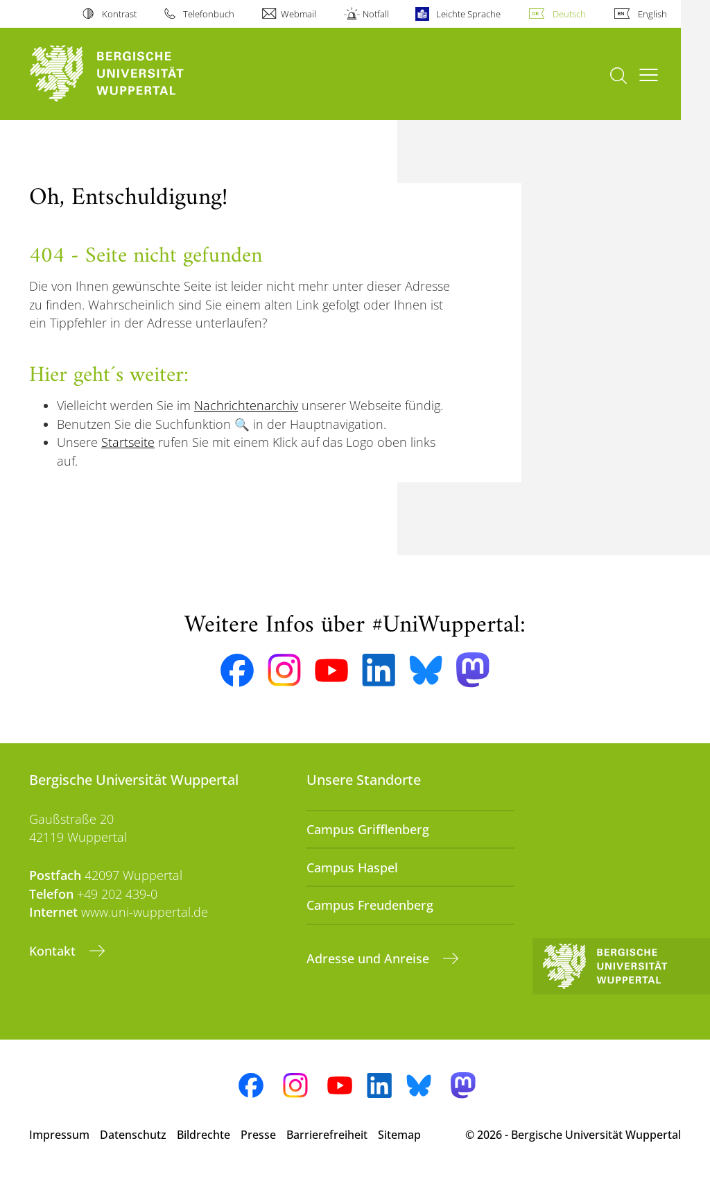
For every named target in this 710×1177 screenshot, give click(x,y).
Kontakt (54, 950)
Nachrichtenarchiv (246, 405)
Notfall (376, 14)
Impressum (59, 1134)
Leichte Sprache (468, 14)
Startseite (128, 442)
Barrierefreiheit (326, 1134)
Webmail (298, 14)
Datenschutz (133, 1134)
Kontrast (119, 14)
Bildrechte (203, 1134)
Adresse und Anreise (369, 958)
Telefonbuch (208, 14)
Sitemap (399, 1134)
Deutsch (569, 14)
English (652, 14)
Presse (258, 1134)
